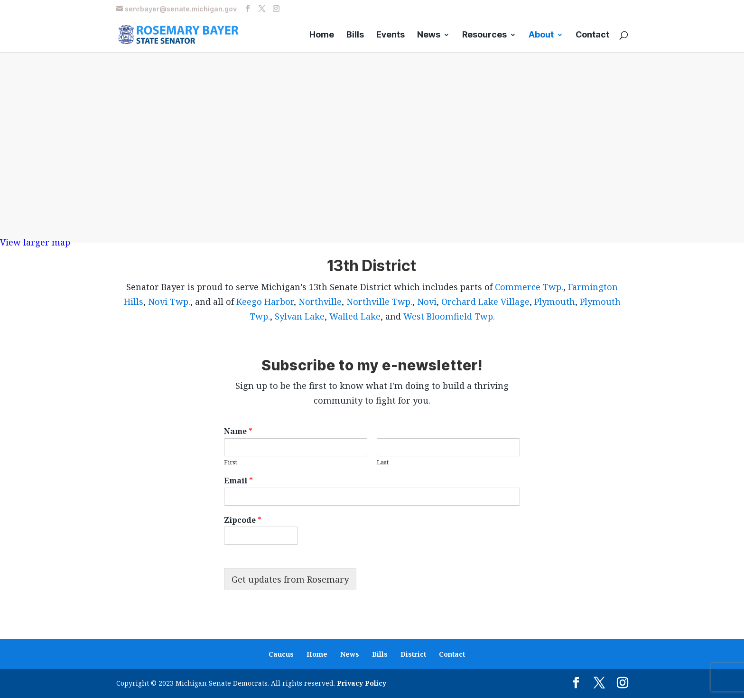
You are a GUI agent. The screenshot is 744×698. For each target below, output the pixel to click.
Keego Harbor (265, 301)
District (413, 654)
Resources (484, 35)
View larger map (35, 242)
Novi (427, 301)
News (428, 35)
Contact (592, 35)
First (230, 462)
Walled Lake (355, 316)
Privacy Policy (361, 683)
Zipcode (242, 520)
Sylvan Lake (300, 316)
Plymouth (554, 301)
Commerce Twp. (529, 286)
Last (383, 462)
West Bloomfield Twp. (449, 316)
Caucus (281, 654)
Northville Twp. (379, 301)
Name (238, 431)
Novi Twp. (169, 301)
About (541, 35)
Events (390, 35)
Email (238, 481)
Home (321, 35)
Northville (320, 301)
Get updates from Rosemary (290, 579)
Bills (355, 35)
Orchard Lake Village (485, 301)
